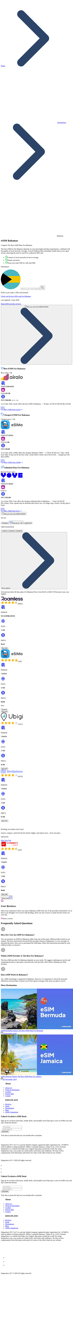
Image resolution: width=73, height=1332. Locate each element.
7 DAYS (4, 531)
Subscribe (5, 1131)
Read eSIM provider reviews (11, 304)
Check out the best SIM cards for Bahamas (16, 296)
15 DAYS (11, 531)
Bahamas (60, 236)
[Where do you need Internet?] (42, 288)
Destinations (61, 122)
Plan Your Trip (6, 840)
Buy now (4, 648)
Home (3, 66)
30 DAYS (19, 531)
